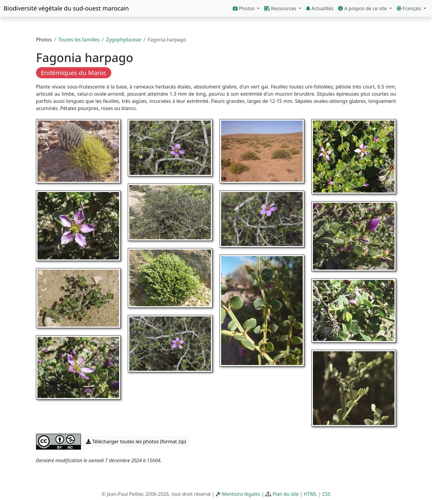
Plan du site (285, 494)
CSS (326, 494)
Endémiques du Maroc (73, 72)
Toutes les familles (78, 39)
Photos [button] (244, 8)
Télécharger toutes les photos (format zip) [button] (136, 441)
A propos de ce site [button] (363, 8)
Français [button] (409, 8)
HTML (310, 494)
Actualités (319, 8)
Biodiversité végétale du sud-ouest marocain (66, 8)
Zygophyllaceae (123, 39)
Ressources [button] (281, 8)
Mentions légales (241, 494)
